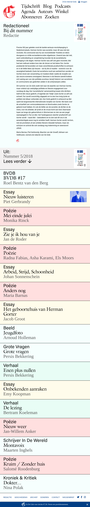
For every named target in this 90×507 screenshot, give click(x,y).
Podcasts (62, 6)
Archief (34, 497)
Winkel (61, 11)
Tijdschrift (30, 6)
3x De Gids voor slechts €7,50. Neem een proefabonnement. (47, 504)
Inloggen (82, 2)
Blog (47, 6)
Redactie (11, 35)
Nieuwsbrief (68, 497)
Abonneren (31, 17)
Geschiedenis (21, 497)
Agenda (28, 11)
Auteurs (45, 11)
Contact (56, 497)
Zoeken (52, 17)
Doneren (44, 497)
